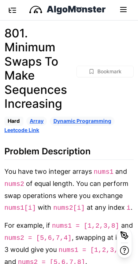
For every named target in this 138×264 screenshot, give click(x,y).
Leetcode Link (21, 130)
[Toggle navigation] (123, 9)
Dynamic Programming (82, 121)
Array (37, 121)
